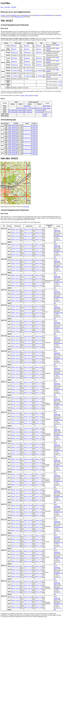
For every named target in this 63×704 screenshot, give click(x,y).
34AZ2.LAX (27, 52)
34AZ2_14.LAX (28, 428)
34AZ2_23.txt (38, 566)
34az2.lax (26, 45)
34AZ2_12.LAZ (16, 398)
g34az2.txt (39, 58)
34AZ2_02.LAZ (16, 244)
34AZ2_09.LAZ (16, 352)
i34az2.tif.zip (38, 108)
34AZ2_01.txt (38, 229)
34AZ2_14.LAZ (16, 428)
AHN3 (30, 95)
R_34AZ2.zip (20, 110)
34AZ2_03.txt (38, 260)
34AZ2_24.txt (38, 581)
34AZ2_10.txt (38, 367)
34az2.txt (38, 45)
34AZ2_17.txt (38, 474)
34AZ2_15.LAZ (16, 444)
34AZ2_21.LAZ (16, 535)
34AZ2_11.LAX (28, 382)
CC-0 (44, 110)
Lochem (3, 15)
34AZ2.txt (39, 52)
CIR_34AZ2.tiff (13, 127)
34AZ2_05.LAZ (16, 290)
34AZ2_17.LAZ (16, 474)
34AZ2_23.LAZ (16, 566)
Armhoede (26, 15)
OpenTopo (26, 206)
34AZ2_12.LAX (28, 398)
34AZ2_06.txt (38, 306)
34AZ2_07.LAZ (16, 321)
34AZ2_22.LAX (28, 551)
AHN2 (26, 95)
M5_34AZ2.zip (28, 110)
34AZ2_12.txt (38, 398)
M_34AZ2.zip (39, 110)
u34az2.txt (39, 61)
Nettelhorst (14, 15)
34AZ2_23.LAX (28, 566)
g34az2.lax (27, 58)
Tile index (13, 7)
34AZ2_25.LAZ (16, 597)
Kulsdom (49, 15)
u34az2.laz (14, 61)
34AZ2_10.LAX (28, 367)
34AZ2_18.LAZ (16, 489)
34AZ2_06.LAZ (16, 306)
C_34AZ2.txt (39, 70)
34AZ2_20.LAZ (16, 520)
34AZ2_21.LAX (28, 535)
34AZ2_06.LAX (28, 306)
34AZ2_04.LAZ (16, 275)
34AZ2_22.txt (38, 551)
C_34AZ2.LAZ (15, 70)
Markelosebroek (19, 16)
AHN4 (36, 95)
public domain (47, 106)
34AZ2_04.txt (38, 275)
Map (2, 7)
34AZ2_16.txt (38, 459)
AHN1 (22, 95)
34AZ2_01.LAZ (16, 229)
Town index (7, 7)
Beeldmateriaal (27, 126)
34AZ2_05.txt (38, 290)
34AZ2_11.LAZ (16, 382)
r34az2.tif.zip (20, 108)
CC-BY (60, 81)
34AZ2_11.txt (38, 382)
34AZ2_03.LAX (28, 260)
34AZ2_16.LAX (28, 459)
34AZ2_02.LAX (28, 244)
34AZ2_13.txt (38, 413)
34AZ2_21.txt (38, 535)
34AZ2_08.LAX (28, 336)
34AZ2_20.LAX (28, 520)
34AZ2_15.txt (38, 444)
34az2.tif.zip (27, 106)
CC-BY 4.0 (34, 125)
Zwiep (59, 15)
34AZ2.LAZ (15, 52)
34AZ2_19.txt (38, 505)
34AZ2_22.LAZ (16, 551)
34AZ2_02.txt (38, 244)
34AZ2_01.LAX (28, 229)
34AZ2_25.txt (38, 597)
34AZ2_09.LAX (28, 352)
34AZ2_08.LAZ (16, 336)
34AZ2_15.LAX (28, 444)
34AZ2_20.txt (38, 520)
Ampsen (38, 15)
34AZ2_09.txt (38, 352)
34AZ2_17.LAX (28, 474)
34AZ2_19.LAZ (16, 505)
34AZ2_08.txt (38, 336)
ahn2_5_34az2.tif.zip (29, 108)
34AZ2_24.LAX (28, 581)
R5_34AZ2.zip (12, 110)
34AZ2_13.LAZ (16, 413)
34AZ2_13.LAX (28, 413)
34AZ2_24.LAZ (16, 581)
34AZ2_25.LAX (28, 597)
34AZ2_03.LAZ (16, 260)
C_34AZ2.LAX (28, 70)
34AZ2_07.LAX (28, 321)
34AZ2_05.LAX (28, 290)
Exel (8, 16)
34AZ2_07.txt (38, 321)
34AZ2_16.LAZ (16, 459)
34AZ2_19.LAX (28, 505)
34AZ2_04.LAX (28, 275)
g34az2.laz (14, 58)
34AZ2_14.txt (38, 428)
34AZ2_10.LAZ (16, 367)
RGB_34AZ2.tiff (13, 125)
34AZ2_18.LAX (28, 489)
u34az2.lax (27, 61)
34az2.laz (14, 45)
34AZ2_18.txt (38, 489)
